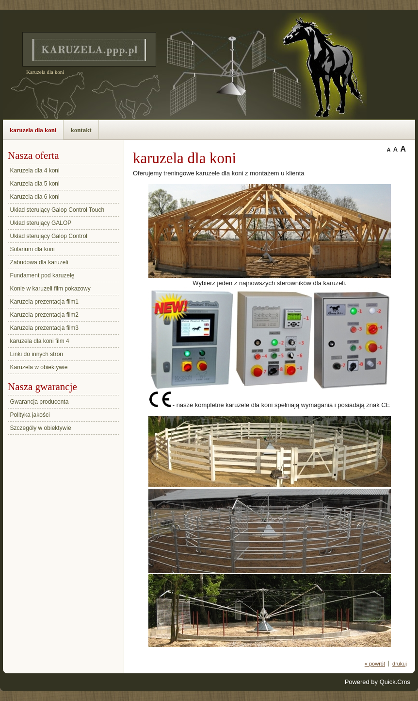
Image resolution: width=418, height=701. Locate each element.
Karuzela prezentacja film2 (44, 314)
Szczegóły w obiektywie (40, 428)
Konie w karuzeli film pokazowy (50, 288)
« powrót (375, 664)
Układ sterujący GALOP (41, 223)
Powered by (377, 681)
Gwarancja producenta (39, 401)
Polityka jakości (30, 414)
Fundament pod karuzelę (42, 275)
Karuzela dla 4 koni (35, 170)
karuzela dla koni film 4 (39, 341)
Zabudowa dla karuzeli (39, 262)
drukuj (399, 664)
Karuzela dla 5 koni (35, 183)
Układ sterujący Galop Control (48, 236)
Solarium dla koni (32, 249)
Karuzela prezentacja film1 (44, 301)
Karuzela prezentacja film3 (44, 328)
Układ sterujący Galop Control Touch (57, 209)
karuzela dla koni (33, 130)
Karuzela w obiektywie (39, 367)
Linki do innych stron (36, 354)
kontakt (80, 130)
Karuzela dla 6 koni (35, 196)
